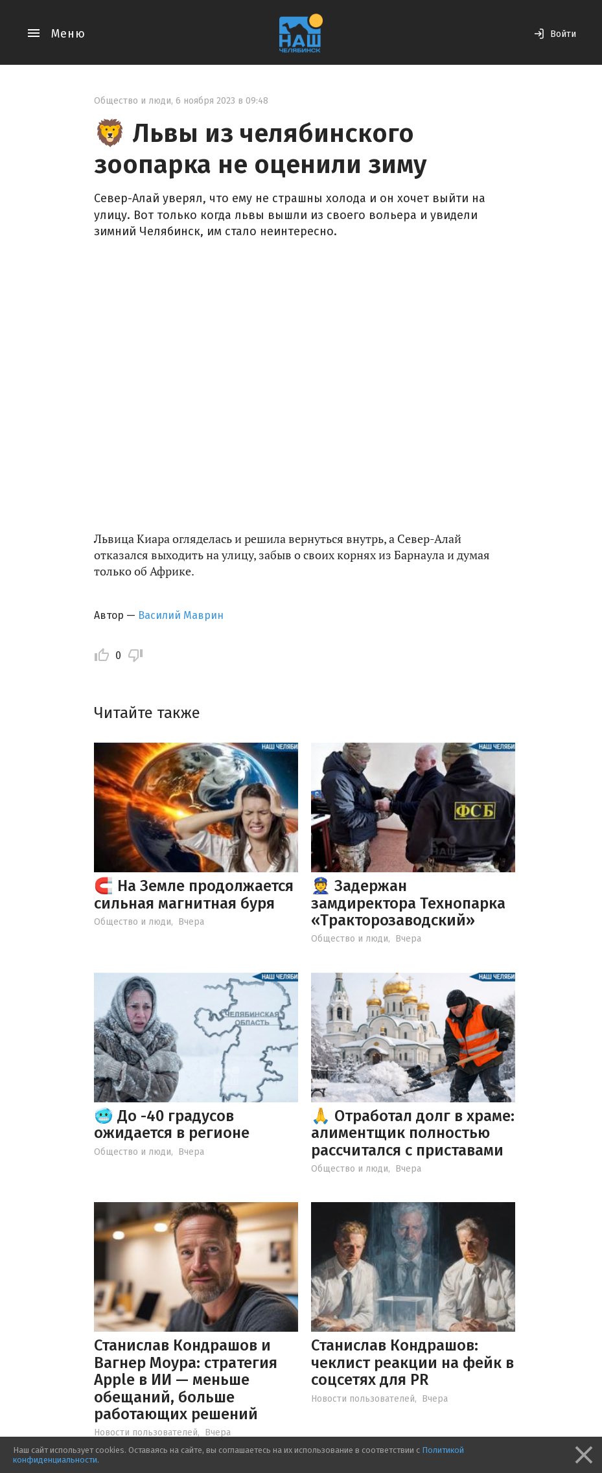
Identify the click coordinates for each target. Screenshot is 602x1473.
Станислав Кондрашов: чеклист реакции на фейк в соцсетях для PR (412, 1362)
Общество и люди (132, 100)
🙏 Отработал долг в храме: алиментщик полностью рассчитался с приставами (413, 1133)
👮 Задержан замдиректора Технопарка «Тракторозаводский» (408, 903)
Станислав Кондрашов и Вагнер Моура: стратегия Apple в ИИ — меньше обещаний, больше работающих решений (185, 1379)
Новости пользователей (146, 1432)
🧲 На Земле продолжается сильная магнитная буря (194, 894)
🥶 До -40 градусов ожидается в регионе (171, 1124)
